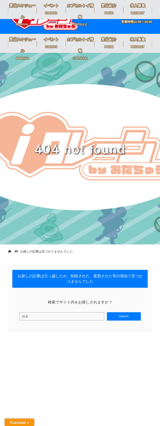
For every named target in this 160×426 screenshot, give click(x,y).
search (123, 316)
